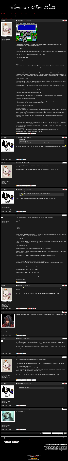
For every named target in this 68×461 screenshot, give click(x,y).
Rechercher (5, 13)
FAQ (1, 13)
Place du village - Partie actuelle (30, 439)
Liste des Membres (11, 13)
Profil (25, 13)
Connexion (60, 13)
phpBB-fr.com (36, 456)
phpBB (32, 455)
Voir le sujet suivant (4, 437)
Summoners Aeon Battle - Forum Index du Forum (11, 439)
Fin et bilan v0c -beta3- (7, 18)
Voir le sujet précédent (5, 438)
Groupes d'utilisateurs (19, 13)
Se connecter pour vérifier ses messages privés (34, 13)
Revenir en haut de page (6, 133)
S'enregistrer (65, 13)
